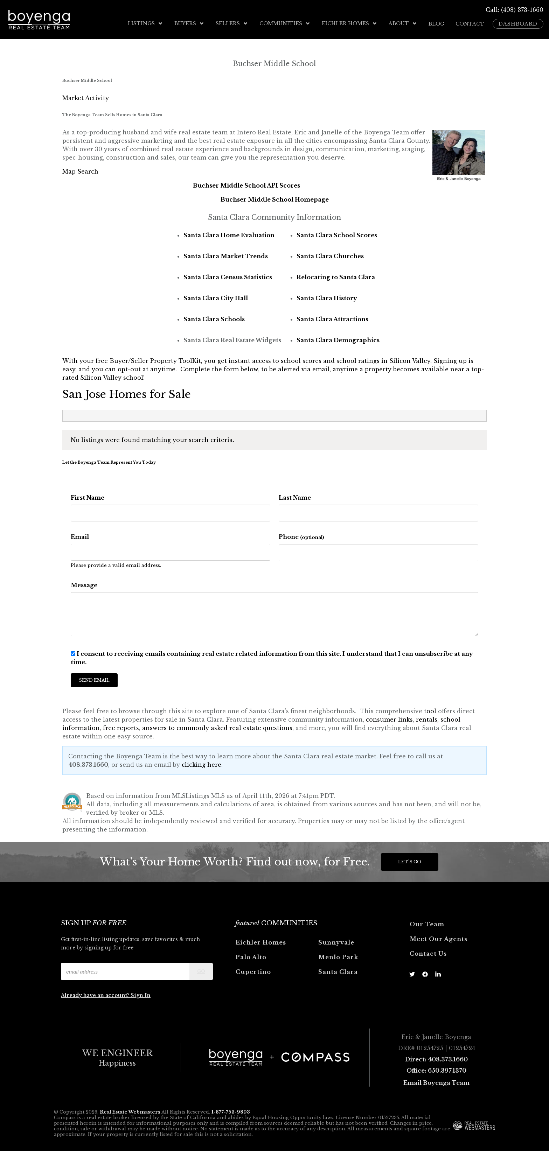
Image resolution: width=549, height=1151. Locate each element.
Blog (436, 23)
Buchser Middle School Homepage (275, 198)
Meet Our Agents (438, 938)
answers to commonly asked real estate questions (217, 727)
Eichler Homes (349, 23)
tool (430, 710)
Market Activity (85, 97)
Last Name (295, 496)
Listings (145, 23)
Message (84, 584)
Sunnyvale (336, 941)
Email (80, 536)
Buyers (189, 23)
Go (201, 970)
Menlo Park (338, 956)
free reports (121, 727)
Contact (470, 23)
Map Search (80, 170)
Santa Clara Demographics (338, 339)
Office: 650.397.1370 (436, 1069)
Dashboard (518, 23)
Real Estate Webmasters (130, 1112)
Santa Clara (338, 971)
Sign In (141, 994)
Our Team (427, 923)
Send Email (94, 679)
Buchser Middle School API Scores (246, 184)
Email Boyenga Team (436, 1082)
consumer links (389, 718)
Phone (301, 536)
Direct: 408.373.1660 (436, 1058)
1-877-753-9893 (230, 1112)
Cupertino (253, 971)
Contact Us (428, 952)
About (403, 23)
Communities (285, 23)
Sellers (232, 23)
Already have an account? (96, 994)
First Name (87, 496)
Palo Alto (251, 956)
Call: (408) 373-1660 (514, 9)
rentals (426, 718)
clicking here (201, 763)
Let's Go (409, 861)
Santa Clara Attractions (332, 318)
